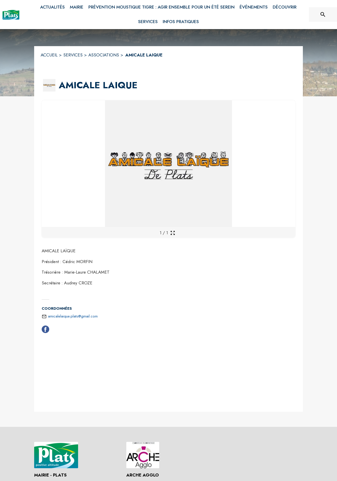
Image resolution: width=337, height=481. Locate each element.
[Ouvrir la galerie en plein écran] (172, 232)
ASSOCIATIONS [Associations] (103, 55)
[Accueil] (11, 15)
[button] (49, 85)
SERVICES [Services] (73, 55)
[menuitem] (52, 7)
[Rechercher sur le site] (323, 14)
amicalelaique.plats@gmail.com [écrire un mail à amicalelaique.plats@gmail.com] (73, 316)
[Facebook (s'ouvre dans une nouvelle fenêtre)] (45, 330)
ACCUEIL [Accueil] (49, 55)
